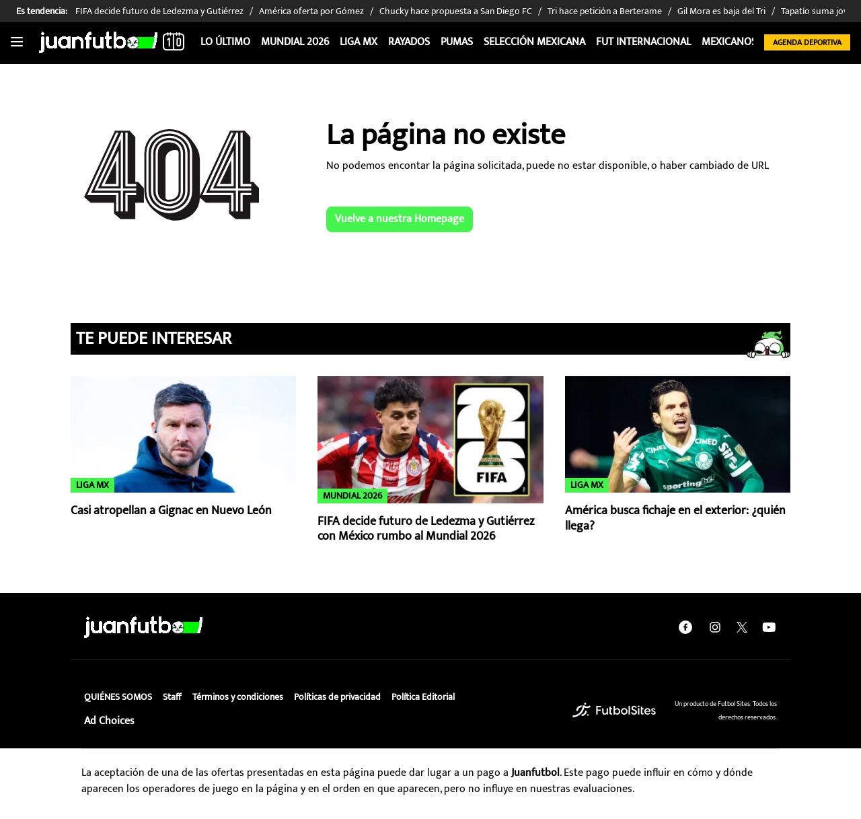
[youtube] (769, 627)
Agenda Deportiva (807, 42)
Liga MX (358, 42)
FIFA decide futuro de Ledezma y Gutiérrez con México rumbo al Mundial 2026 (425, 529)
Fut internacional (643, 42)
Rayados (409, 42)
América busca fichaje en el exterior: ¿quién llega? (675, 518)
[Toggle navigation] (17, 42)
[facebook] (685, 627)
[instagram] (715, 627)
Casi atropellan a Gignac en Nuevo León (171, 511)
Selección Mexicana (534, 42)
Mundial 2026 (295, 42)
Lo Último (225, 42)
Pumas (457, 42)
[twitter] (742, 627)
